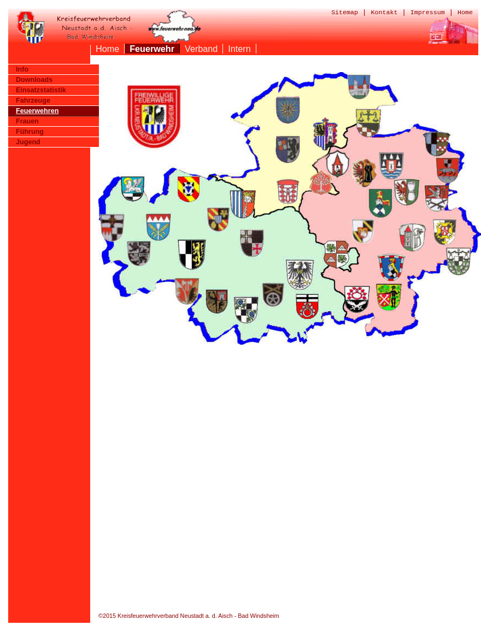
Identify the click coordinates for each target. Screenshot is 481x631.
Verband (201, 49)
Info (22, 69)
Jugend (28, 142)
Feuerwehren (37, 111)
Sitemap (344, 12)
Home (465, 12)
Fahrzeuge (33, 100)
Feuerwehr (152, 49)
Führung (30, 131)
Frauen (27, 121)
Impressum (427, 12)
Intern (239, 49)
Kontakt (384, 12)
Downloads (34, 80)
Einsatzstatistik (41, 90)
